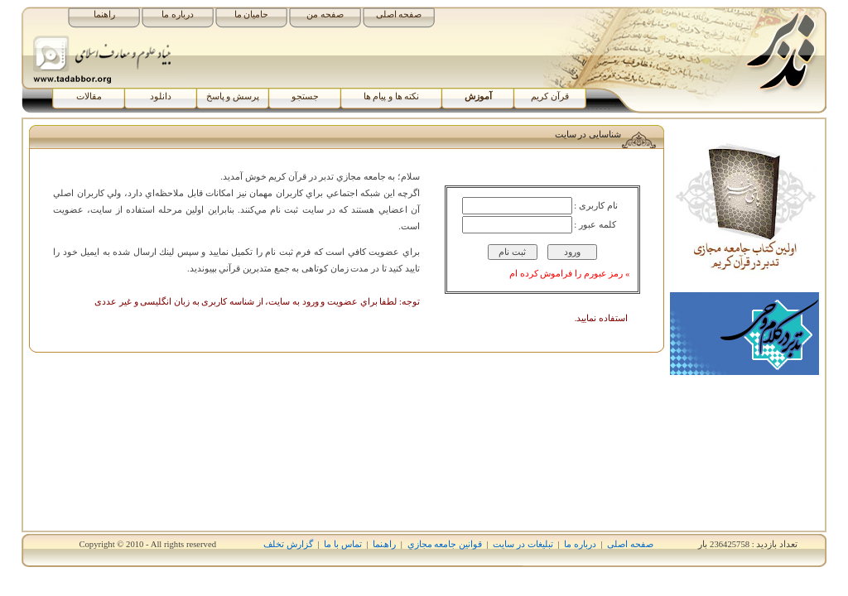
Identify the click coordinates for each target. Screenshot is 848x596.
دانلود (160, 96)
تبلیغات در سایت (522, 544)
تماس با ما (342, 544)
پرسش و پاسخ (232, 96)
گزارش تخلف (288, 544)
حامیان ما (251, 14)
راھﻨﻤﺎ (384, 544)
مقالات (89, 96)
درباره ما (177, 14)
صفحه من (325, 14)
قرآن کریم (550, 96)
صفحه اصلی (399, 14)
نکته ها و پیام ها (392, 96)
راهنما (104, 14)
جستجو (305, 96)
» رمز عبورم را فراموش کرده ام (569, 273)
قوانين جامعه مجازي (444, 544)
